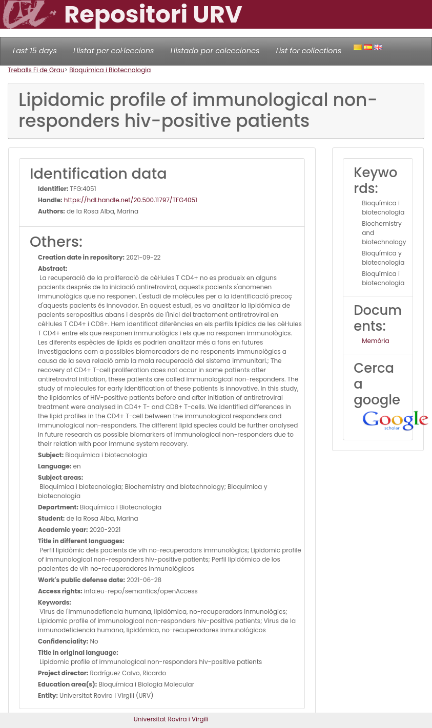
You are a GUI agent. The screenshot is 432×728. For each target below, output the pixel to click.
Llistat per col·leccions (113, 51)
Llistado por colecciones (215, 51)
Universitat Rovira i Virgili (171, 719)
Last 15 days (35, 51)
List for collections (308, 51)
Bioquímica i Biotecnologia (110, 70)
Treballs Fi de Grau (36, 70)
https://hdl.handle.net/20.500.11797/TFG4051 (130, 200)
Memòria (375, 340)
